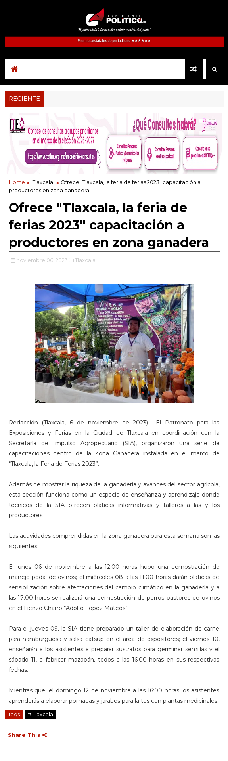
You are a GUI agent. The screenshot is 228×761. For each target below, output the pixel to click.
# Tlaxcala (40, 714)
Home (17, 182)
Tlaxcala (43, 182)
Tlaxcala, (86, 260)
